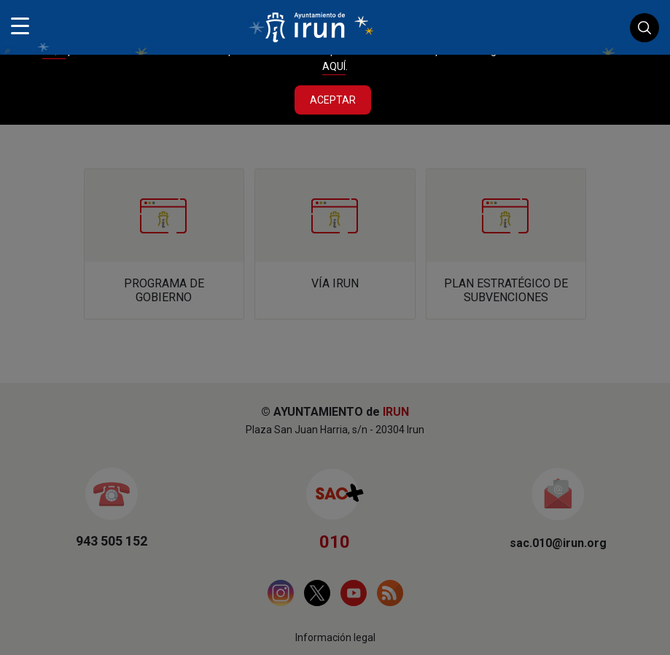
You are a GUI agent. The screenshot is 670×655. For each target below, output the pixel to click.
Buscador (644, 27)
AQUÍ (334, 66)
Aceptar (333, 100)
